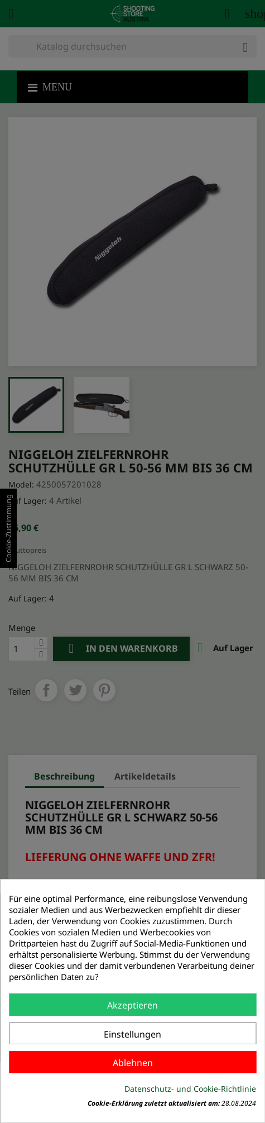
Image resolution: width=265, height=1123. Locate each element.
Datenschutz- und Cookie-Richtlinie (190, 1088)
